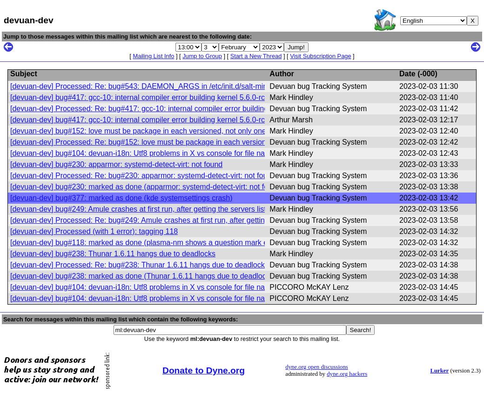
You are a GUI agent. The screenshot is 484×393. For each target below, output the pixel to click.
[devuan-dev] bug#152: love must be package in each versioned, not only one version (151, 131)
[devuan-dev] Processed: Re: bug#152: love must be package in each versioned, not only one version (177, 142)
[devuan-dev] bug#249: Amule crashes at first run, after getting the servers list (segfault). (155, 209)
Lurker (439, 370)
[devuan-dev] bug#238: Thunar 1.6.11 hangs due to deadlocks (112, 254)
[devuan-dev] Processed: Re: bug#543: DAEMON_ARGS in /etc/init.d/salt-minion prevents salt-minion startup (190, 86)
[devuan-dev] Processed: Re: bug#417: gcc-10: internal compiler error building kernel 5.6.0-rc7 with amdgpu (188, 109)
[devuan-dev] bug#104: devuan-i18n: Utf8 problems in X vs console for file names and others (163, 153)
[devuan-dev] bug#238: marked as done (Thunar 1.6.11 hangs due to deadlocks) (143, 276)
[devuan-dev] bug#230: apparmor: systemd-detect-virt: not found (116, 164)
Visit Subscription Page (320, 56)
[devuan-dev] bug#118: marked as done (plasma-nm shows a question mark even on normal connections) (184, 242)
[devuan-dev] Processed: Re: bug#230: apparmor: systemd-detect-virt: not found (143, 176)
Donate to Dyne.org (203, 370)
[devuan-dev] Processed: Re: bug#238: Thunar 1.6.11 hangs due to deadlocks (139, 265)
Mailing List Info (153, 56)
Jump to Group (202, 56)
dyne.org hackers (347, 374)
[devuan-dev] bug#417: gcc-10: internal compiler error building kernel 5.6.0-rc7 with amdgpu (161, 97)
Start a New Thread (256, 56)
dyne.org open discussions (316, 367)
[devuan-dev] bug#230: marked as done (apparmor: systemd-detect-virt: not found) (146, 187)
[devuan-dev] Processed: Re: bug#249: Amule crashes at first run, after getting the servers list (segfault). (182, 220)
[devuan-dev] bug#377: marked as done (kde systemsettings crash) (121, 198)
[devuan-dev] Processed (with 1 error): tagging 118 (94, 231)
